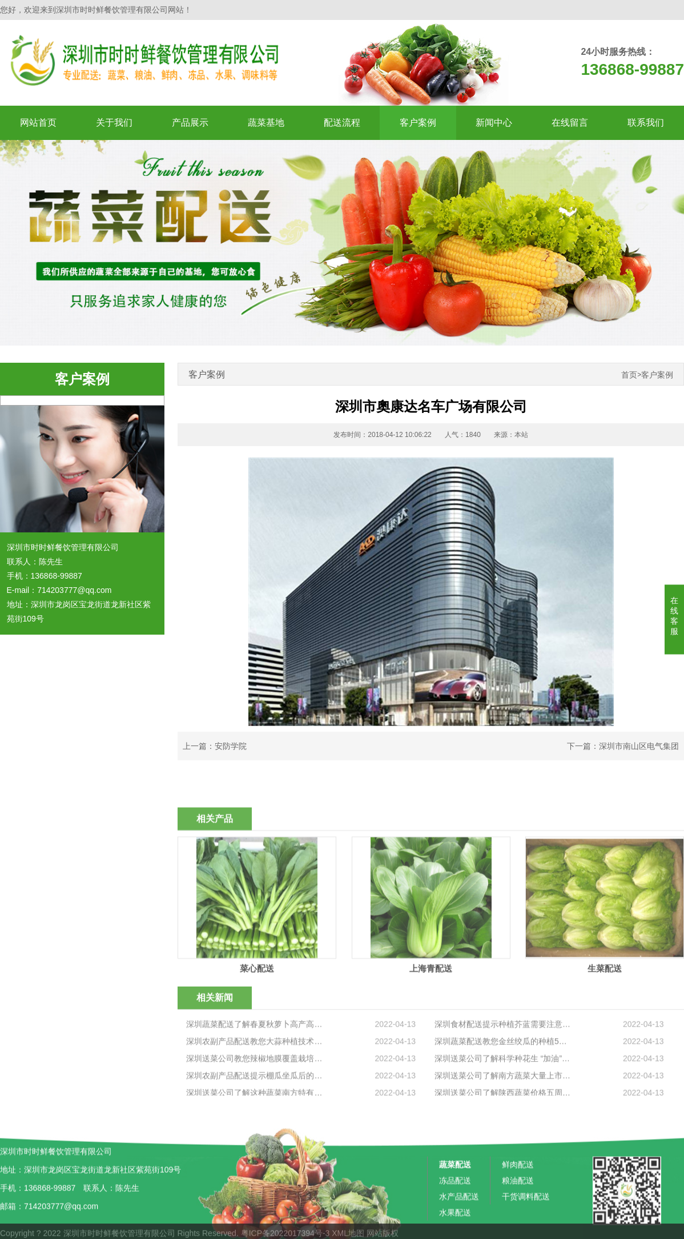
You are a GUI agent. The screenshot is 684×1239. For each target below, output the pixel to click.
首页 (629, 375)
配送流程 (342, 122)
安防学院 (231, 746)
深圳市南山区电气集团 (639, 746)
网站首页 (38, 122)
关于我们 (114, 122)
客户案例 (418, 122)
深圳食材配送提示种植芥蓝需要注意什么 (503, 1086)
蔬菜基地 (266, 122)
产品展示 (190, 122)
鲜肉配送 (518, 1226)
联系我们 (645, 122)
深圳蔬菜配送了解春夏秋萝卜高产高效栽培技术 (255, 1086)
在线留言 (570, 122)
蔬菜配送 (455, 1226)
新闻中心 (494, 122)
